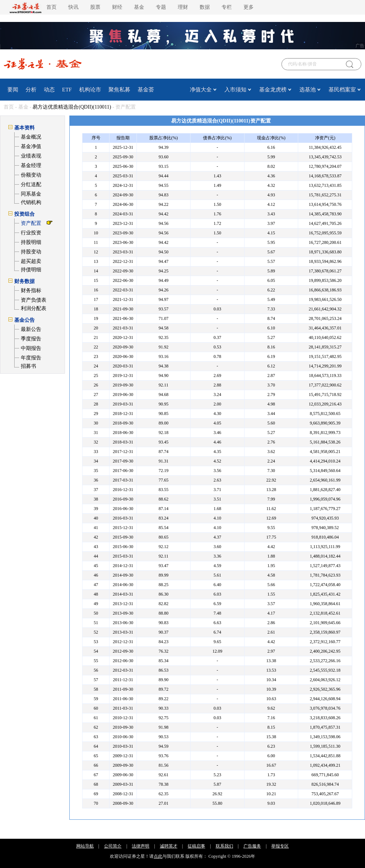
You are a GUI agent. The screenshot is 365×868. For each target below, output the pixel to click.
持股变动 (31, 251)
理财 (183, 7)
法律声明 (140, 846)
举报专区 (280, 846)
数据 (205, 7)
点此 (158, 856)
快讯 (73, 7)
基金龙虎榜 (273, 90)
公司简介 (113, 846)
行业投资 (31, 232)
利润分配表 (33, 308)
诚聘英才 (168, 846)
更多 (248, 7)
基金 (139, 7)
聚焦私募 (119, 90)
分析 (31, 90)
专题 (161, 7)
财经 (117, 7)
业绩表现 (31, 156)
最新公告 (31, 329)
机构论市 (90, 90)
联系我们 (224, 846)
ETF (67, 90)
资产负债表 (33, 300)
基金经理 (31, 165)
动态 (49, 90)
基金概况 (31, 137)
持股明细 (31, 242)
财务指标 (31, 290)
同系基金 (31, 194)
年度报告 (31, 358)
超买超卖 (31, 261)
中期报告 (31, 348)
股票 (95, 7)
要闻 (12, 90)
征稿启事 (196, 846)
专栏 (227, 7)
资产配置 (31, 223)
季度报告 (31, 338)
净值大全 (201, 90)
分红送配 (31, 184)
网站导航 (85, 846)
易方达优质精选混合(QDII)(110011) (71, 107)
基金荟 (146, 90)
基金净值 (31, 146)
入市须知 (235, 90)
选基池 (307, 90)
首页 (51, 7)
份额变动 (31, 175)
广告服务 (252, 846)
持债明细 (31, 269)
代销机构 (31, 202)
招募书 (28, 366)
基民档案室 (342, 90)
